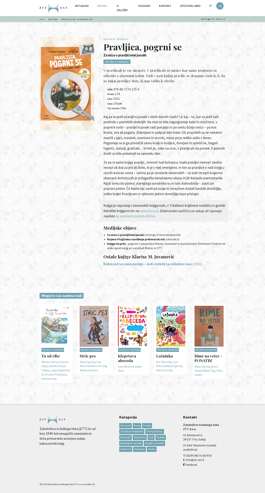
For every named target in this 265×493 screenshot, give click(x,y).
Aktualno (82, 6)
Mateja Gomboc (89, 370)
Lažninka (164, 355)
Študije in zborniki (154, 443)
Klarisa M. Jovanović (116, 39)
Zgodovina (140, 437)
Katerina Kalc (49, 378)
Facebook (191, 464)
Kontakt (165, 6)
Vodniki (161, 437)
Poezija (147, 425)
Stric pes (88, 355)
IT (210, 6)
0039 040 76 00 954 (199, 455)
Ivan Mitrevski (126, 366)
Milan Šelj (209, 370)
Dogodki (144, 6)
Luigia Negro (58, 370)
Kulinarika (139, 449)
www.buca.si (149, 211)
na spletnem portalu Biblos (135, 216)
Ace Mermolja (164, 362)
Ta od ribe (50, 355)
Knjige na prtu (116, 243)
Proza (137, 425)
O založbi (122, 8)
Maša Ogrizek (87, 362)
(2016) (197, 264)
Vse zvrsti (125, 425)
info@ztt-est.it (213, 19)
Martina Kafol (49, 362)
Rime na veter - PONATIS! (208, 358)
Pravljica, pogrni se (77, 19)
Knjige (101, 6)
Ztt (42, 19)
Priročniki (125, 437)
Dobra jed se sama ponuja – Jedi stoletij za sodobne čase (147, 264)
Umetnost (125, 449)
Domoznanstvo (154, 431)
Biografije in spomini (131, 443)
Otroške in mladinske (117, 61)
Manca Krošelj (98, 366)
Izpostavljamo (190, 6)
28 (93, 484)
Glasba (152, 449)
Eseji (151, 437)
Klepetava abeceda (127, 358)
